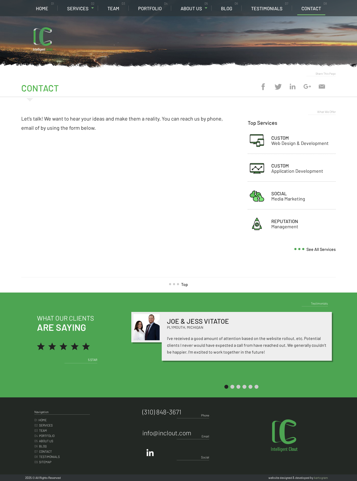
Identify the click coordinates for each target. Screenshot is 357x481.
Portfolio (152, 6)
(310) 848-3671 (298, 31)
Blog (229, 6)
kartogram (321, 477)
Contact (314, 6)
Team (116, 6)
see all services (317, 249)
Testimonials (269, 6)
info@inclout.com (166, 433)
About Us (194, 6)
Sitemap (42, 462)
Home (45, 6)
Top (180, 284)
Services (80, 6)
